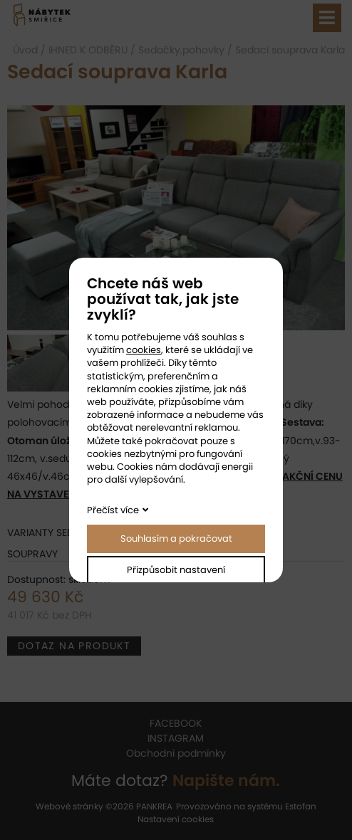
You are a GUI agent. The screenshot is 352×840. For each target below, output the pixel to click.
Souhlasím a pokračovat (176, 538)
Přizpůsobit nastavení (176, 570)
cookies (143, 350)
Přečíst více (113, 510)
